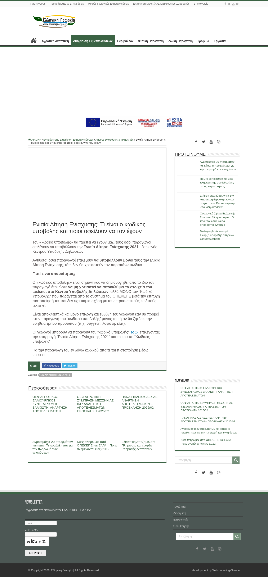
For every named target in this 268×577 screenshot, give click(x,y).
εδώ (134, 332)
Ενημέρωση (50, 139)
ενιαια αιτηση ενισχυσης (56, 375)
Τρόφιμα (203, 41)
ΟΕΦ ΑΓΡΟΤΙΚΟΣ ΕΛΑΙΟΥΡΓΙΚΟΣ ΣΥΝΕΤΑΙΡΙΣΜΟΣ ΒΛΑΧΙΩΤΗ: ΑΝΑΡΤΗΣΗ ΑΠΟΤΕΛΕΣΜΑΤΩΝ (49, 404)
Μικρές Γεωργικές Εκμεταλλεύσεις (108, 3)
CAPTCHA (32, 529)
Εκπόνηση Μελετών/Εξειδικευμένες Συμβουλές (161, 3)
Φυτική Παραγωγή (151, 41)
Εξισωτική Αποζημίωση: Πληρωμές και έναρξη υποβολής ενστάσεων (138, 445)
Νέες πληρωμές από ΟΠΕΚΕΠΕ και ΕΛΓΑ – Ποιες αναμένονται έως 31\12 (97, 445)
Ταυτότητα (179, 506)
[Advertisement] (134, 81)
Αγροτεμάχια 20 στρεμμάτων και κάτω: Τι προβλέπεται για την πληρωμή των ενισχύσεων (52, 447)
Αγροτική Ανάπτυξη (55, 41)
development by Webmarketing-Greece (216, 570)
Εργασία (219, 41)
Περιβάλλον (125, 41)
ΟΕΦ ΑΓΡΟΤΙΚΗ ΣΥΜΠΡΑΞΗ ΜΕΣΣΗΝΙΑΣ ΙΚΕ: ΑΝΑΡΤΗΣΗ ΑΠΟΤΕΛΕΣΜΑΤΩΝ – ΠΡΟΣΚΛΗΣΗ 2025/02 (95, 404)
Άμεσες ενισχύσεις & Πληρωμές (114, 139)
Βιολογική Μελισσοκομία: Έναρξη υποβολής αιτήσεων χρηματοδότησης (217, 235)
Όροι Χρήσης (181, 526)
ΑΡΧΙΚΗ (33, 40)
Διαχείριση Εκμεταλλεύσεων (93, 41)
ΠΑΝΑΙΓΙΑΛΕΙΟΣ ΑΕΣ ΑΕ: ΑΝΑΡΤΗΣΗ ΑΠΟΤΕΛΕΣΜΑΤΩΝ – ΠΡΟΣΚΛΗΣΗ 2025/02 (140, 402)
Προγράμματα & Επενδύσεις (67, 3)
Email (30, 523)
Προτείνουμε (37, 3)
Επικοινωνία (201, 3)
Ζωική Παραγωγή (180, 41)
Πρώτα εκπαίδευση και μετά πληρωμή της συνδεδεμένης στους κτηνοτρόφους (217, 182)
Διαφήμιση (179, 513)
